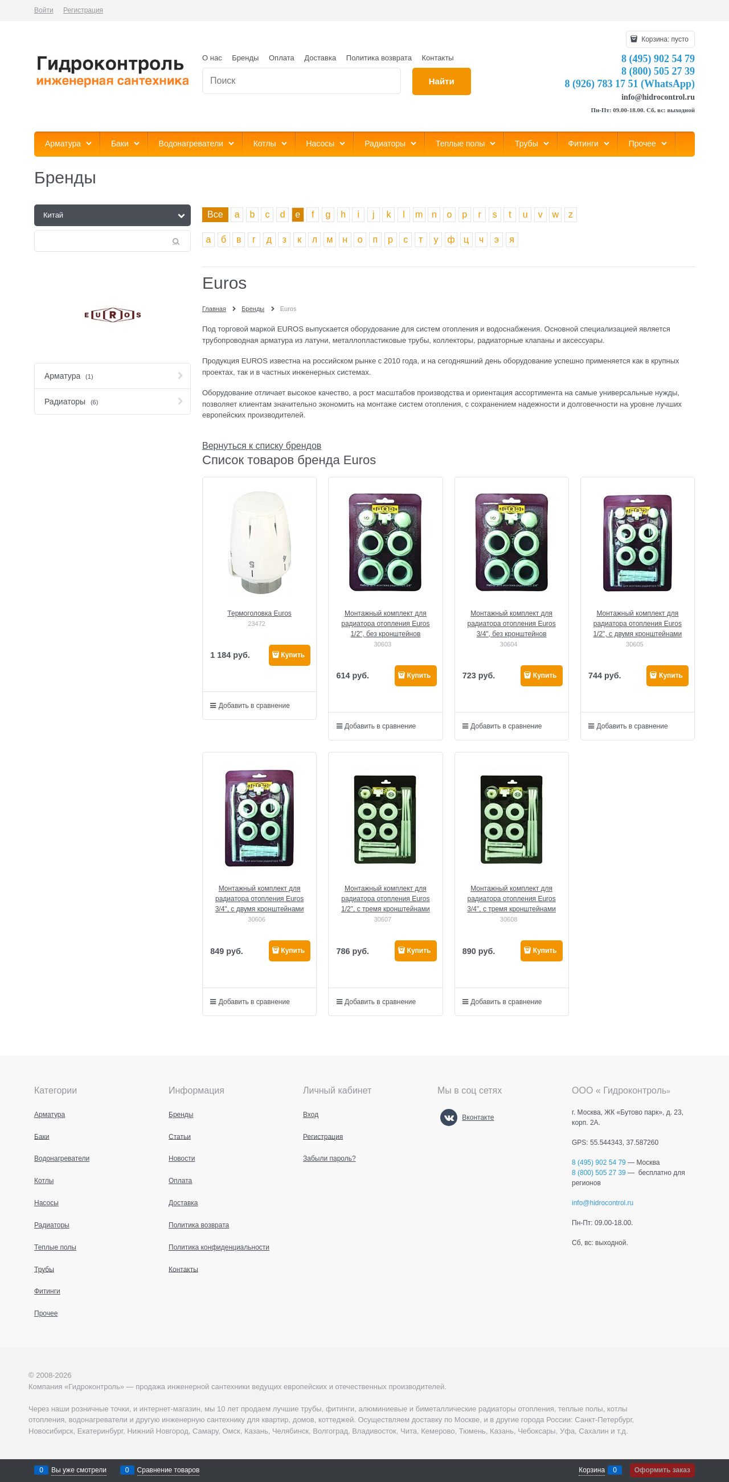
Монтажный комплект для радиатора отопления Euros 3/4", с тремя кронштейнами (511, 899)
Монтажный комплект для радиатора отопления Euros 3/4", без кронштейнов (511, 623)
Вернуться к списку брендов (261, 446)
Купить (293, 655)
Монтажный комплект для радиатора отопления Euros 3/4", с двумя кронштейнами (259, 899)
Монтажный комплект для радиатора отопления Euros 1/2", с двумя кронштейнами (637, 623)
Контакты (438, 58)
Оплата (281, 58)
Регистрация (83, 10)
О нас (212, 58)
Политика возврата (379, 58)
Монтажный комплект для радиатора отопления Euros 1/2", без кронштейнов (385, 623)
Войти (44, 10)
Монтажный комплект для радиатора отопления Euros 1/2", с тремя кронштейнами (385, 899)
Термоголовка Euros (259, 613)
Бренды (245, 58)
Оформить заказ (662, 1470)
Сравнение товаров (168, 1470)
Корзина (592, 1470)
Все (215, 214)
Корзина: (664, 39)
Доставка (320, 58)
